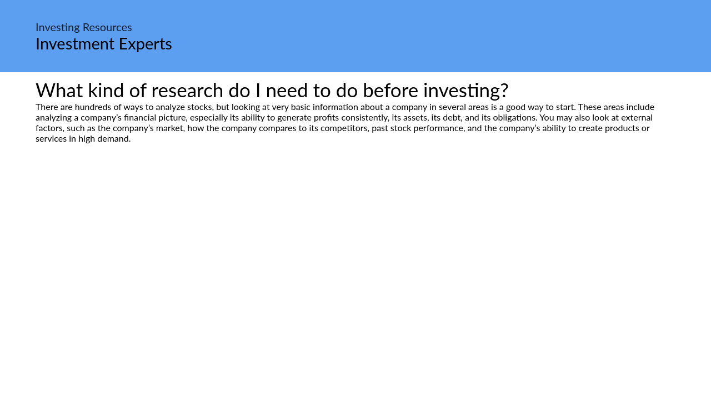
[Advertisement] (355, 248)
